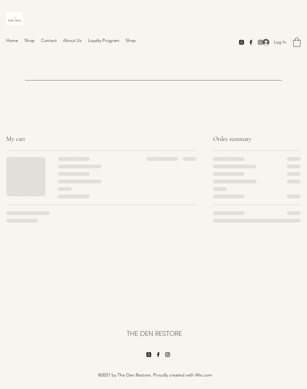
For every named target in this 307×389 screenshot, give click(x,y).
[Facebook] (251, 42)
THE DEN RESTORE (154, 333)
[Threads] (241, 42)
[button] (297, 42)
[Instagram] (167, 354)
